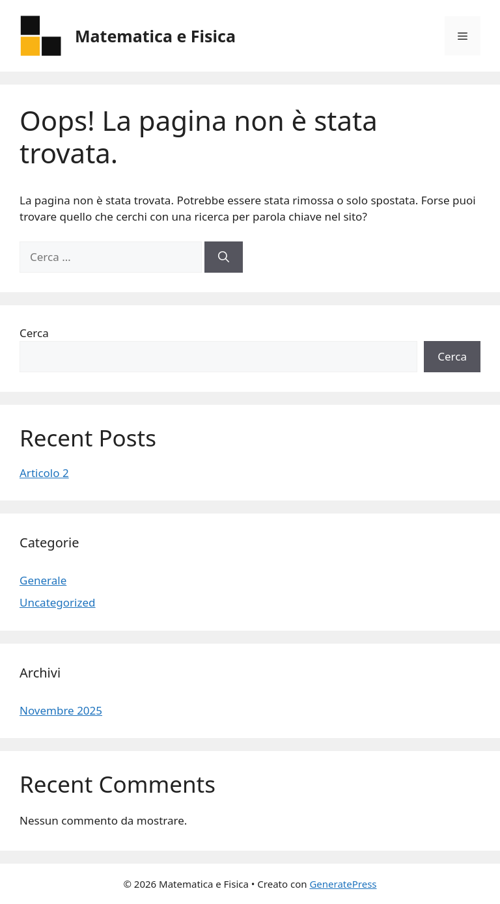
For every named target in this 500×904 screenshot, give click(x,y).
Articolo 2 (44, 472)
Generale (43, 580)
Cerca (34, 332)
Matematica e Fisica (155, 36)
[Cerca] (223, 257)
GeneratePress (342, 883)
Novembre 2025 (61, 710)
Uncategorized (58, 602)
